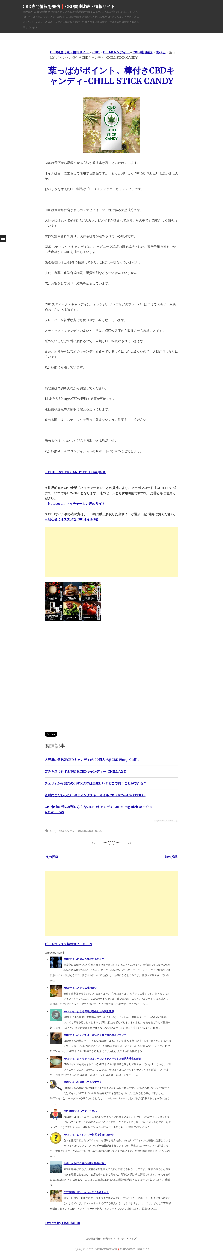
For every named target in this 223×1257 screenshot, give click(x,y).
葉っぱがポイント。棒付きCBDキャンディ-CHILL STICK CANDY (111, 75)
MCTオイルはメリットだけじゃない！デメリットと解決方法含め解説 (102, 1058)
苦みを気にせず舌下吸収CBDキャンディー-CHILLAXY (85, 771)
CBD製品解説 (86, 831)
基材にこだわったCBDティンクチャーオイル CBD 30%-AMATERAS (95, 795)
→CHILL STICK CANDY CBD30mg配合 (75, 472)
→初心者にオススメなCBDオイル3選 (71, 519)
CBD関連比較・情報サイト (100, 1238)
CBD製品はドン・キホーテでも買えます (86, 1192)
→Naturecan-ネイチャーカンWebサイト (75, 503)
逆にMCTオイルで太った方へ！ (81, 1111)
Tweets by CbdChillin (62, 1223)
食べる (98, 831)
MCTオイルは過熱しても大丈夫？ (83, 1082)
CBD (52, 831)
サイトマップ (128, 1238)
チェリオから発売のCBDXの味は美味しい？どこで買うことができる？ (95, 783)
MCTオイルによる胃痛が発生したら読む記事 (89, 1011)
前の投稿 (171, 857)
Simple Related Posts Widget (166, 821)
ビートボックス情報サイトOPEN (68, 944)
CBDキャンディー (67, 831)
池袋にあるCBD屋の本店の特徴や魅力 (85, 1163)
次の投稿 (52, 857)
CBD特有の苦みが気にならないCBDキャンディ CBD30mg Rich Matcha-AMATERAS (99, 809)
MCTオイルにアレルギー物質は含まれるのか (89, 1134)
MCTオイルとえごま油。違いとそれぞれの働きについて (95, 1035)
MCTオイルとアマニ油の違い (80, 987)
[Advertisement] (111, 552)
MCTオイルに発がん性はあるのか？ (84, 959)
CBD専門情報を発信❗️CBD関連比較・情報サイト (69, 6)
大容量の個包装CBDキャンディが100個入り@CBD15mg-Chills (92, 760)
